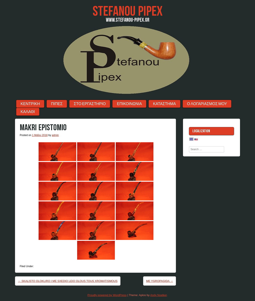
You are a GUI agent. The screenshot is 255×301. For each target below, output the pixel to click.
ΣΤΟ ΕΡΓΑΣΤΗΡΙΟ (90, 103)
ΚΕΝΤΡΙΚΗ (30, 103)
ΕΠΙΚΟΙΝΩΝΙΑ (129, 103)
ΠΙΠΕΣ (57, 103)
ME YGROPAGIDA (159, 281)
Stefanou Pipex (128, 11)
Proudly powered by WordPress (107, 295)
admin (55, 135)
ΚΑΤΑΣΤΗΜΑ (164, 103)
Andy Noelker (158, 295)
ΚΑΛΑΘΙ (28, 111)
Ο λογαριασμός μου (207, 103)
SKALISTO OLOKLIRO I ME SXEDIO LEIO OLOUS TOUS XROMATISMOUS (67, 281)
